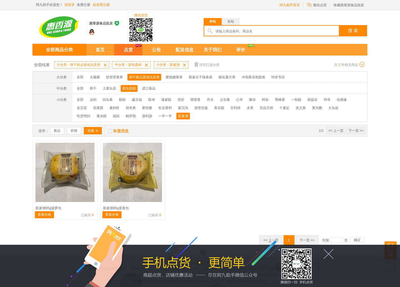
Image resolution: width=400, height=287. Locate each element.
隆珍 (252, 100)
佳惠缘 (342, 100)
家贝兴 (183, 108)
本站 (212, 21)
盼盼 (122, 100)
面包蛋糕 (129, 88)
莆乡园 (101, 116)
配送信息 (185, 49)
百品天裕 (266, 108)
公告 (156, 49)
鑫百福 (137, 100)
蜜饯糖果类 (174, 77)
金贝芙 (82, 108)
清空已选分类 (206, 64)
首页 (100, 49)
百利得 (235, 108)
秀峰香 (280, 100)
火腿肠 (95, 77)
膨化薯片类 (227, 77)
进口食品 (149, 88)
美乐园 (219, 108)
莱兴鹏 (317, 108)
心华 (239, 100)
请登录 (69, 5)
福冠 (116, 116)
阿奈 (265, 100)
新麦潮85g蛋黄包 (116, 208)
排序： (44, 131)
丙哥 (327, 100)
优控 (180, 100)
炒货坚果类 (114, 77)
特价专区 (278, 77)
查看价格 (44, 215)
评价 (240, 49)
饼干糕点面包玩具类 (144, 77)
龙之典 (301, 108)
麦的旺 (114, 108)
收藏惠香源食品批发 (349, 5)
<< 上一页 (335, 131)
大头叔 (333, 108)
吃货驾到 (83, 116)
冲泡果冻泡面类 (253, 77)
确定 (357, 240)
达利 (93, 100)
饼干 (93, 88)
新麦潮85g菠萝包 (48, 208)
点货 (128, 49)
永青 (250, 108)
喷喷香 (195, 100)
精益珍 (312, 100)
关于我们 (213, 49)
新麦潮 (183, 116)
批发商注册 (101, 5)
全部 (80, 77)
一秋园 (296, 100)
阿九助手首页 (290, 5)
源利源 (147, 116)
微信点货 (317, 4)
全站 (230, 21)
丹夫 (210, 100)
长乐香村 (165, 108)
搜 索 (353, 30)
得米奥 (131, 108)
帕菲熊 (131, 116)
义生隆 (225, 100)
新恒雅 (147, 108)
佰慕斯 (98, 108)
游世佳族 (201, 108)
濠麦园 (166, 100)
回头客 (108, 100)
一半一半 (165, 116)
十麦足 (284, 108)
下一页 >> (356, 131)
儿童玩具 (109, 88)
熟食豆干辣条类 (200, 77)
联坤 (151, 100)
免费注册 (83, 5)
